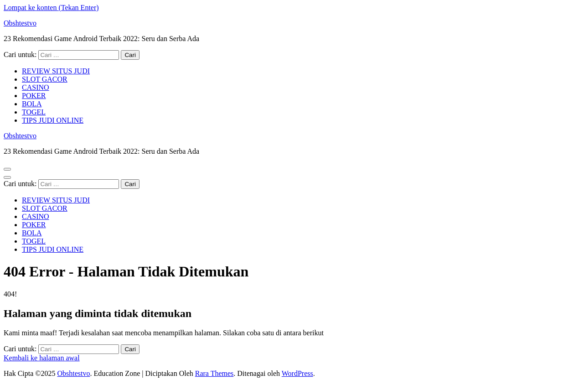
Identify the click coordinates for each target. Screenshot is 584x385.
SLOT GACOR (44, 79)
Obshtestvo (20, 23)
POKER (34, 95)
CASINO (35, 87)
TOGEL (34, 112)
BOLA (32, 104)
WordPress (297, 373)
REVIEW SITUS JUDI (56, 71)
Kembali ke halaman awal (42, 358)
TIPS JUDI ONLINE (52, 120)
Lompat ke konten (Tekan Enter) (51, 7)
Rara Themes (214, 373)
